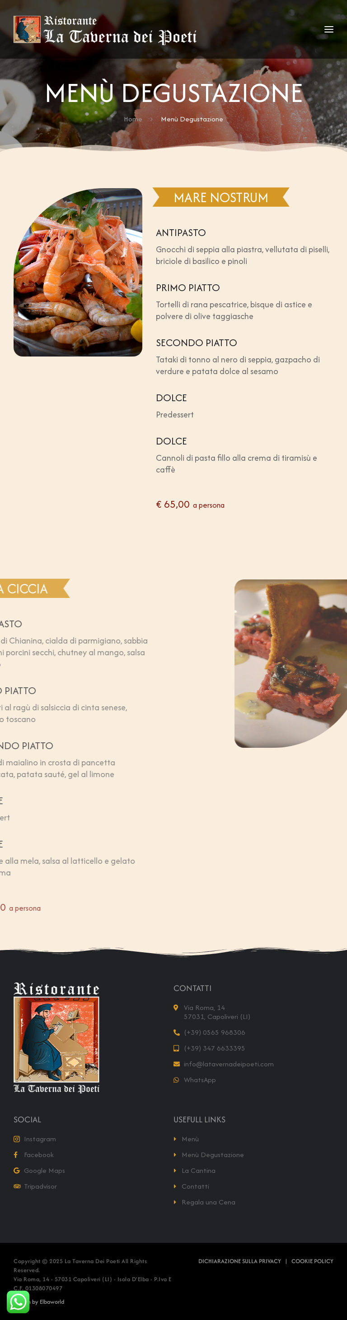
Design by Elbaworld (39, 1301)
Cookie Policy (312, 1261)
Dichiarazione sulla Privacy (239, 1261)
